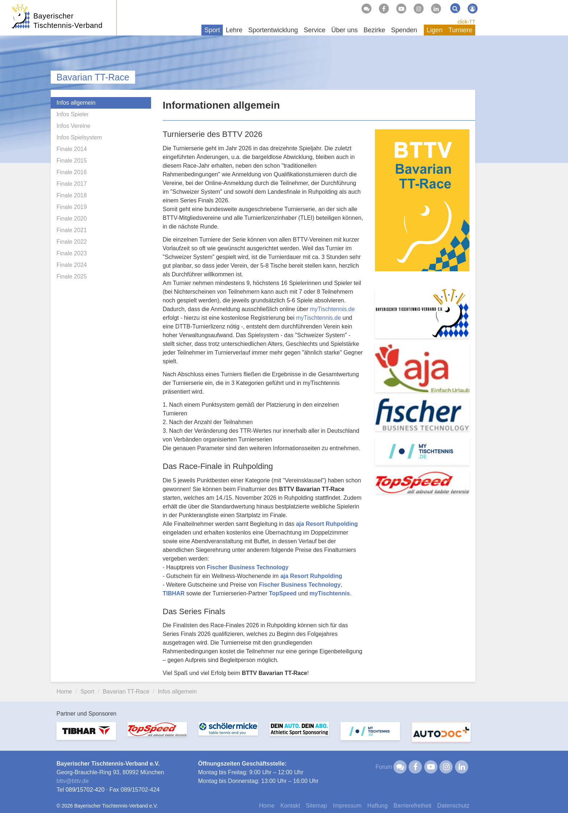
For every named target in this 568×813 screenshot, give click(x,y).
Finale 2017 (72, 184)
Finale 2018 (72, 195)
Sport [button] (212, 30)
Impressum (347, 805)
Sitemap (316, 805)
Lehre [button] (234, 30)
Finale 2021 (72, 230)
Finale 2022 (72, 242)
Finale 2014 (72, 149)
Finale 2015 (72, 161)
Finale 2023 (72, 253)
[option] (86, 735)
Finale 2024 (72, 265)
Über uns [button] (344, 30)
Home (64, 691)
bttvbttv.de (73, 781)
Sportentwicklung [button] (273, 30)
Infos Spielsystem (79, 137)
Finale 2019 (72, 207)
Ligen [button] (435, 30)
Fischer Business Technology (248, 567)
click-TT (466, 22)
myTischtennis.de (332, 309)
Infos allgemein (76, 103)
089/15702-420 (85, 790)
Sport (87, 691)
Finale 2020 (72, 218)
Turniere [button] (460, 30)
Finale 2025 (72, 276)
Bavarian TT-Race (93, 77)
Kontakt (290, 805)
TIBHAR (173, 593)
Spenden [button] (404, 30)
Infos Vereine (73, 126)
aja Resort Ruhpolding (327, 524)
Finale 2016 (72, 172)
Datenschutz (453, 805)
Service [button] (314, 30)
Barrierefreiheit (412, 805)
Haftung (377, 805)
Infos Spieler (73, 114)
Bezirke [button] (374, 30)
